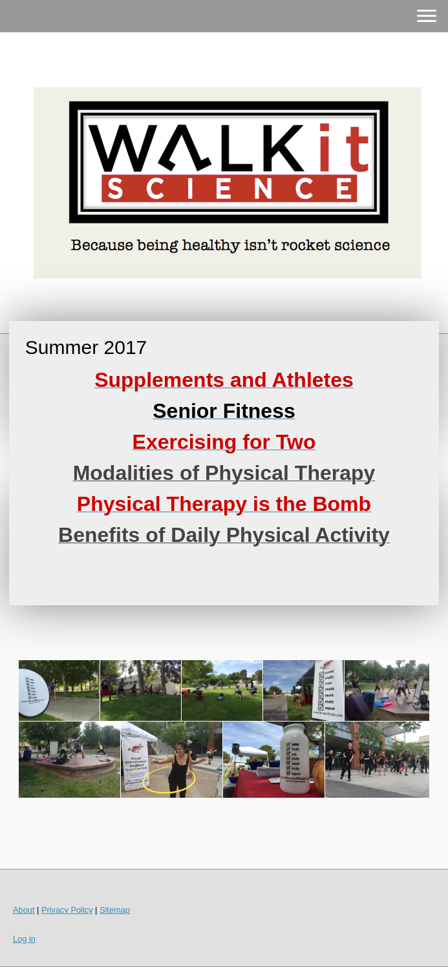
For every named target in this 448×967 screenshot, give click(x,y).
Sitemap (115, 910)
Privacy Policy (67, 910)
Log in (24, 939)
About (23, 910)
